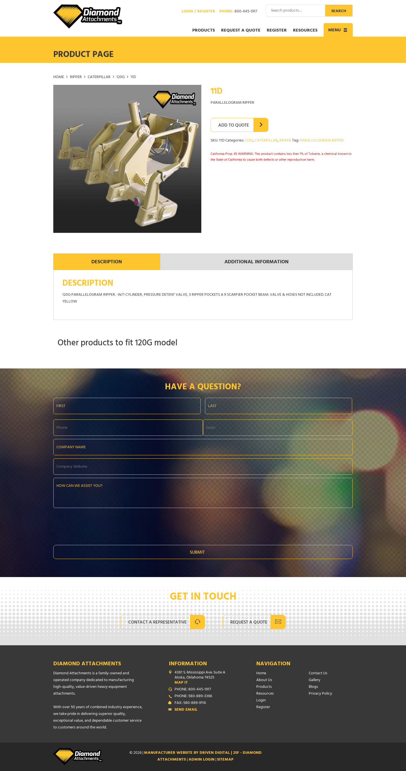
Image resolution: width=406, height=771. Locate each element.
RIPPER (76, 77)
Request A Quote (248, 622)
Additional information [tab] (256, 262)
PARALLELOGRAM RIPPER (322, 141)
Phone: (238, 11)
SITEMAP (225, 760)
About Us (264, 680)
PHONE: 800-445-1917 (193, 689)
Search (338, 11)
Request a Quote (241, 30)
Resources (305, 30)
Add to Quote (233, 125)
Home (58, 77)
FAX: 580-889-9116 (190, 703)
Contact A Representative (157, 622)
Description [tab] (106, 262)
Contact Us (318, 673)
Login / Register (198, 11)
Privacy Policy (320, 694)
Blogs (313, 687)
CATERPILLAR (99, 77)
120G (120, 77)
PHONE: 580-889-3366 (193, 696)
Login (261, 700)
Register (277, 30)
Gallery (314, 680)
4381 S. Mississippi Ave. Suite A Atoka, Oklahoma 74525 (204, 678)
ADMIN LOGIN (202, 760)
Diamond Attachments (87, 664)
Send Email (186, 710)
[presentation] (96, 525)
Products (203, 30)
